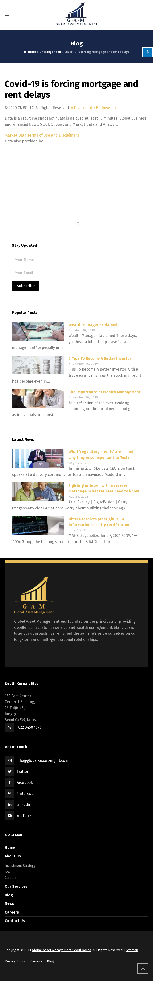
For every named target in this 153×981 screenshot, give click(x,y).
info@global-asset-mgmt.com (42, 760)
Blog (9, 895)
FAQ (7, 872)
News (9, 903)
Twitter (22, 771)
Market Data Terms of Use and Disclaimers (42, 135)
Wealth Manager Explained (93, 325)
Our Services (16, 886)
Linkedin (23, 804)
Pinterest (24, 793)
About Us (13, 856)
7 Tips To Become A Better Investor (100, 358)
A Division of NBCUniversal (94, 108)
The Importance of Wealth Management (105, 392)
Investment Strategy (20, 866)
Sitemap (132, 950)
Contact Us (15, 920)
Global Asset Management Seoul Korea (61, 950)
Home (10, 847)
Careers (11, 878)
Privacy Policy (15, 961)
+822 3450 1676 (29, 727)
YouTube (23, 815)
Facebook (24, 782)
